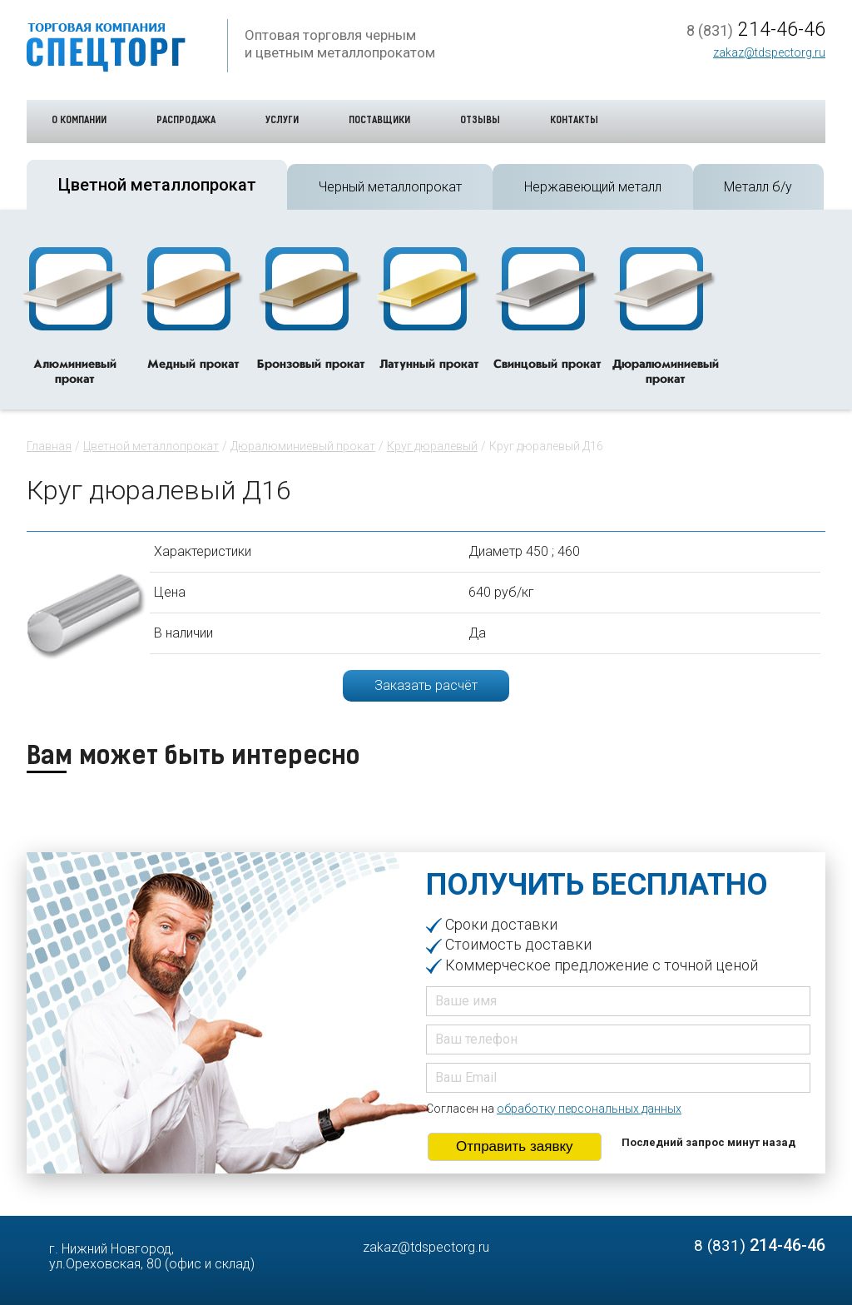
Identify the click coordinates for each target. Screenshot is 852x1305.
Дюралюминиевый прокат (302, 446)
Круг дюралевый (432, 446)
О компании (79, 121)
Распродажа (185, 121)
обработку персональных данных (589, 1108)
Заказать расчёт (426, 685)
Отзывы (480, 121)
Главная (49, 446)
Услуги (282, 121)
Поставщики (379, 121)
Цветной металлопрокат (151, 446)
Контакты (574, 121)
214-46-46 (755, 30)
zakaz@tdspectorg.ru (769, 52)
